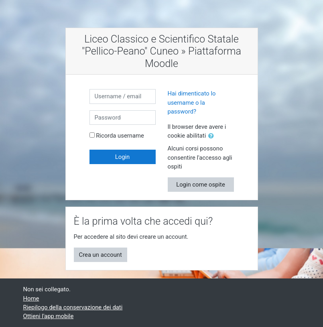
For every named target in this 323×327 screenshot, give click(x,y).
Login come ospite (200, 184)
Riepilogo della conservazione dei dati (73, 307)
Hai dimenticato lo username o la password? (192, 102)
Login (122, 156)
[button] (212, 136)
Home (31, 298)
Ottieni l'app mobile (48, 316)
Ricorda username (120, 135)
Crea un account (100, 254)
